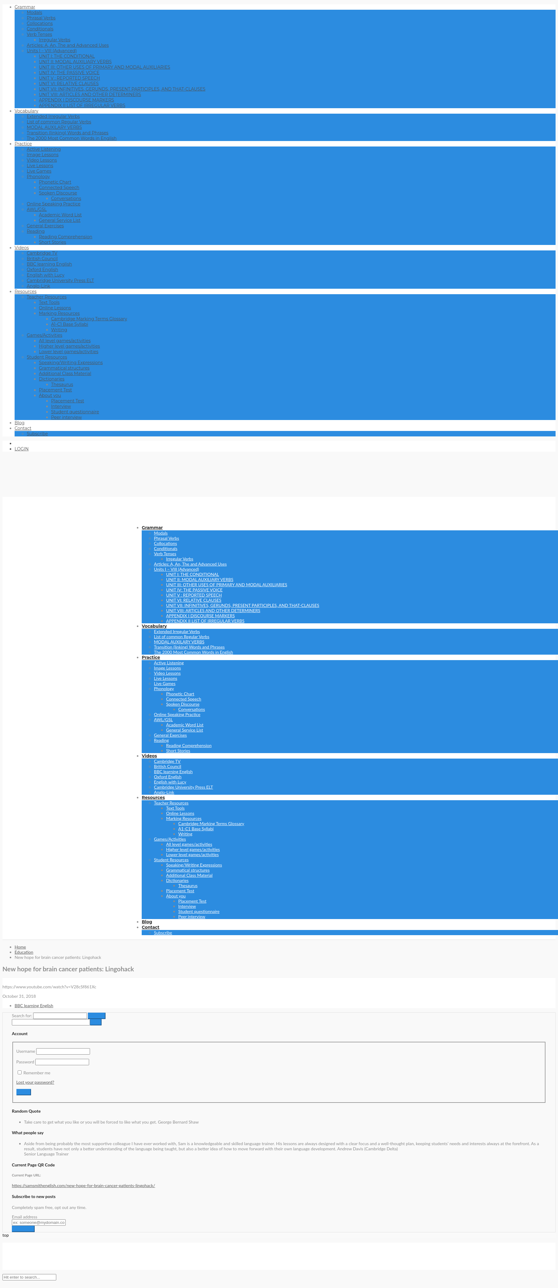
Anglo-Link (38, 286)
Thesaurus (62, 384)
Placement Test (55, 390)
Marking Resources (59, 313)
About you (50, 395)
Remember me (36, 1072)
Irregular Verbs (54, 40)
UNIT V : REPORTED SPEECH (69, 78)
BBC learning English (49, 264)
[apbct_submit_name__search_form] (96, 1022)
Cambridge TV (42, 253)
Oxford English (42, 269)
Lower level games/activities (68, 351)
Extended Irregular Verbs (53, 116)
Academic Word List (60, 215)
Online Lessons (55, 308)
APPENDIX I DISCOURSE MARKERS (76, 100)
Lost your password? (35, 1082)
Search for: (22, 1015)
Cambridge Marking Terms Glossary (89, 319)
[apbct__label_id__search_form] (51, 1022)
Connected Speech (59, 187)
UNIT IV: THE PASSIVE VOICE (69, 72)
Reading (36, 231)
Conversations (66, 198)
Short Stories (52, 242)
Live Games (39, 171)
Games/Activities (44, 335)
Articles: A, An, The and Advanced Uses (68, 45)
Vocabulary (26, 111)
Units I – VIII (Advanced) (52, 50)
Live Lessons (40, 165)
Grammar (25, 7)
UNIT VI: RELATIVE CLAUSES (69, 83)
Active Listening (44, 149)
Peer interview (66, 417)
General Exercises (45, 226)
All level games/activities (65, 340)
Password (25, 1061)
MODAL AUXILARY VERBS (54, 127)
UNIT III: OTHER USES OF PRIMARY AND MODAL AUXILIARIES (104, 67)
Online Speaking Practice (53, 204)
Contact (23, 428)
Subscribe (37, 433)
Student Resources (47, 357)
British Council (42, 258)
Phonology (38, 176)
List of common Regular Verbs (59, 122)
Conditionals (40, 29)
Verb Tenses (39, 34)
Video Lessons (42, 160)
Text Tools (49, 302)
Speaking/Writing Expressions (71, 362)
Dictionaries (51, 379)
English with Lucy (45, 275)
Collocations (40, 23)
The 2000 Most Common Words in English (72, 138)
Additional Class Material (65, 373)
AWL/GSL (37, 209)
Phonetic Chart (55, 182)
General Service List (60, 220)
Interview (61, 406)
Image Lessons (42, 154)
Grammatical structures (64, 368)
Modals (34, 12)
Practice (23, 143)
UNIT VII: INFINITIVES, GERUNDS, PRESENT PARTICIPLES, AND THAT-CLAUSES (122, 89)
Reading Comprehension (65, 236)
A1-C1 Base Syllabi (69, 324)
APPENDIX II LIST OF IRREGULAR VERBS (82, 105)
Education (24, 952)
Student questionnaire (75, 412)
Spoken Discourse (58, 193)
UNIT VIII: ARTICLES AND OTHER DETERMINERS (90, 94)
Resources (25, 291)
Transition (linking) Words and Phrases (67, 133)
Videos (22, 247)
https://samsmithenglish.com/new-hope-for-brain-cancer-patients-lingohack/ (83, 1185)
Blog (20, 422)
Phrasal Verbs (41, 18)
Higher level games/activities (69, 346)
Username (25, 1051)
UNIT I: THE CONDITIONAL (67, 56)
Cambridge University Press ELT (60, 280)
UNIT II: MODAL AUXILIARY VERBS (75, 61)
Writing (59, 329)
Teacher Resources (47, 297)
